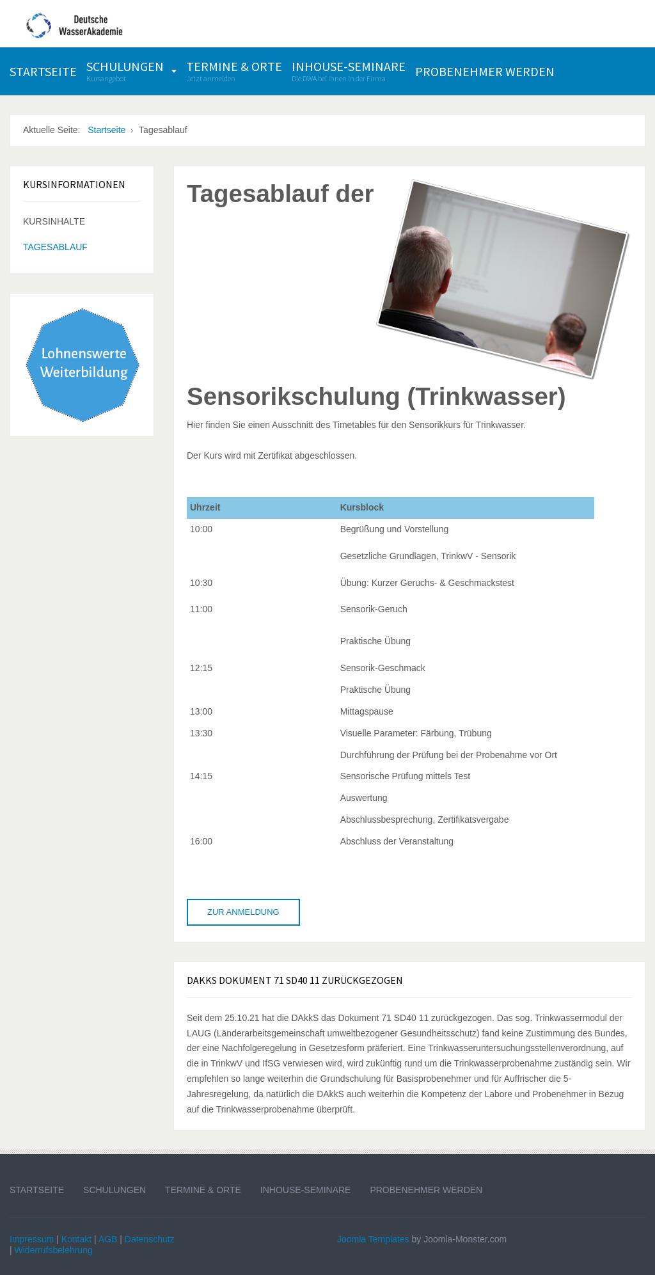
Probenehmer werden (426, 1190)
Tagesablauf (55, 247)
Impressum (32, 1239)
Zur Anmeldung (243, 912)
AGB (108, 1239)
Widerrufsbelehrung (54, 1250)
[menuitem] (43, 71)
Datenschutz (150, 1239)
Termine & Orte (203, 1190)
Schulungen (114, 1190)
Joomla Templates (373, 1239)
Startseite (37, 1190)
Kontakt (76, 1239)
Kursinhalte (54, 221)
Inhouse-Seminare (305, 1190)
